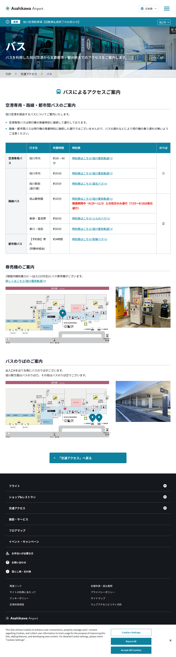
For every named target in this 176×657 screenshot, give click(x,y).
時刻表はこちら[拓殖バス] (89, 239)
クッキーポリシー (19, 598)
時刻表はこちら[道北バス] (89, 183)
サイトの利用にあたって (23, 592)
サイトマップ (98, 598)
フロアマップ (17, 530)
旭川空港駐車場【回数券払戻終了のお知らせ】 (52, 22)
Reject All (131, 643)
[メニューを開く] (166, 8)
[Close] (170, 642)
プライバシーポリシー (103, 592)
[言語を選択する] (148, 8)
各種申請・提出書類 (101, 586)
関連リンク (16, 586)
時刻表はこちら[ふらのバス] (91, 218)
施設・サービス (18, 519)
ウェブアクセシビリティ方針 (106, 604)
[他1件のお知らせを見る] (164, 22)
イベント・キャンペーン (24, 541)
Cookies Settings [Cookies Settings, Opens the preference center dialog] (131, 634)
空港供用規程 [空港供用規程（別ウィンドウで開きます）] (17, 604)
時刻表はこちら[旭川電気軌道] (92, 158)
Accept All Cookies (131, 652)
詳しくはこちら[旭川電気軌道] (26, 281)
